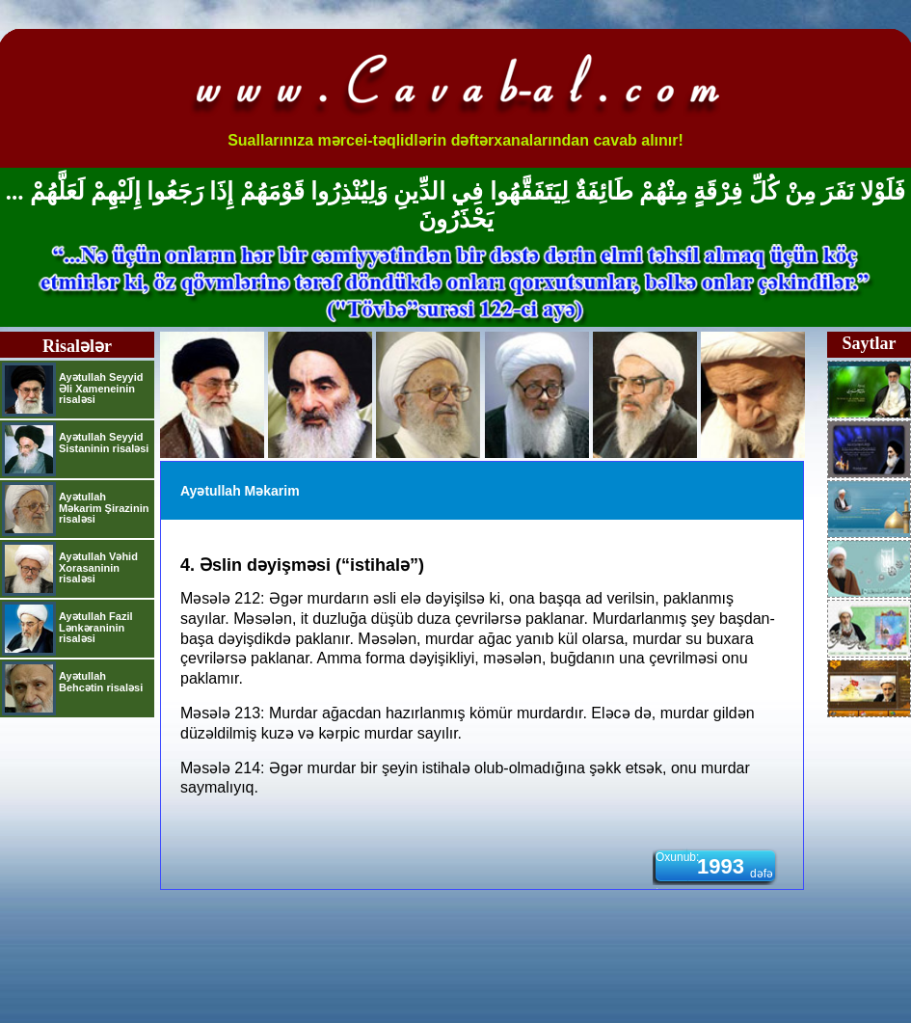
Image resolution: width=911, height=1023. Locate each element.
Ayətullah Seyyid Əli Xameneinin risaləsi (101, 388)
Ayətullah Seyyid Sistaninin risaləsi (103, 442)
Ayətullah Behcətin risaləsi (101, 681)
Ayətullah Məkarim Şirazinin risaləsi (103, 508)
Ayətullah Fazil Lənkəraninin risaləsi (96, 627)
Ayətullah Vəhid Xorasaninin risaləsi (98, 567)
